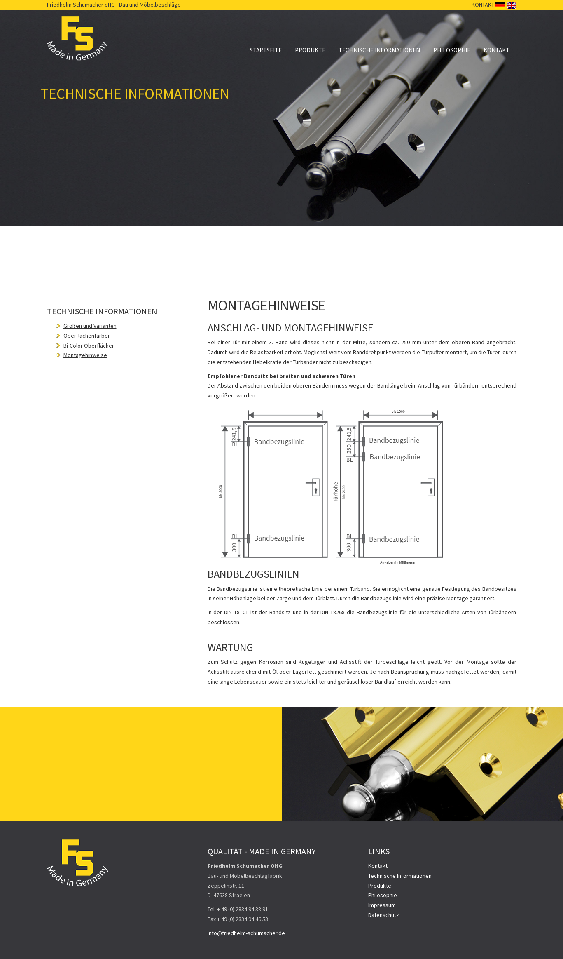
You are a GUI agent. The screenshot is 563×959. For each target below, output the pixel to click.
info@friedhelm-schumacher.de (246, 933)
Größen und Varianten (90, 325)
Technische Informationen (379, 50)
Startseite (266, 50)
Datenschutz (383, 915)
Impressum (382, 905)
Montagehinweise (85, 355)
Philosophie (451, 50)
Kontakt (496, 50)
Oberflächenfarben (87, 335)
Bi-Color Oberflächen (89, 345)
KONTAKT (483, 4)
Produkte (310, 50)
